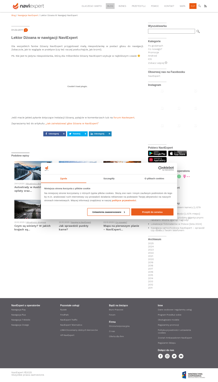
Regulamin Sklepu (167, 343)
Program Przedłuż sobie (170, 315)
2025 (151, 243)
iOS (150, 59)
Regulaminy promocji (168, 325)
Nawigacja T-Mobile (21, 320)
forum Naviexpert (124, 117)
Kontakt (169, 6)
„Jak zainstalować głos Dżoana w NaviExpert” (72, 123)
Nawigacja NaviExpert (28, 15)
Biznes (122, 6)
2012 (150, 284)
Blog (110, 6)
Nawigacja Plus (18, 315)
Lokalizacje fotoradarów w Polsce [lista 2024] (176, 224)
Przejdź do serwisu (152, 212)
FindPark (64, 315)
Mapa (182, 6)
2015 (150, 275)
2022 (151, 253)
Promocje (153, 52)
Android (152, 55)
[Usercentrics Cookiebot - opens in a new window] (160, 168)
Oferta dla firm (116, 336)
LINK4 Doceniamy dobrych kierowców (79, 330)
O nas (112, 331)
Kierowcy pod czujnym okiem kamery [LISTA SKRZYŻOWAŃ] (176, 208)
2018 (150, 265)
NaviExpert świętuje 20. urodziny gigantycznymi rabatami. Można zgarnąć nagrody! (177, 218)
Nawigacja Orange (20, 325)
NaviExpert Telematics (71, 325)
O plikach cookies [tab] (154, 178)
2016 (150, 272)
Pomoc (155, 6)
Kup (193, 6)
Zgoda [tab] (63, 178)
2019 (150, 262)
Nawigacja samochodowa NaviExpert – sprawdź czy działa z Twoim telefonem (178, 229)
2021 (150, 256)
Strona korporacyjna (119, 326)
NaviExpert (154, 76)
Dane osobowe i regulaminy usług (175, 310)
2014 (150, 278)
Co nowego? (121, 222)
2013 (150, 281)
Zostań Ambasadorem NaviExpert (175, 338)
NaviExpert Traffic (69, 320)
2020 (151, 259)
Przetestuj (138, 6)
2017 (150, 269)
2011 (150, 288)
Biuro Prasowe (116, 310)
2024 (151, 246)
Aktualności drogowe (36, 183)
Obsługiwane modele (169, 320)
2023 (151, 250)
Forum (112, 315)
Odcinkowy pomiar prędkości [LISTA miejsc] (175, 214)
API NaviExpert (67, 335)
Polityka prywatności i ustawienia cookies (174, 331)
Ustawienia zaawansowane (108, 212)
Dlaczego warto (92, 6)
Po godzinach (155, 45)
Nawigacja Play (18, 310)
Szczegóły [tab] (108, 178)
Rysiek (63, 310)
